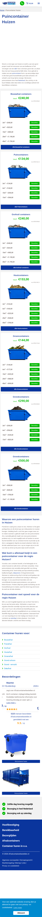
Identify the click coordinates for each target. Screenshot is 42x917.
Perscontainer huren (20, 793)
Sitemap (18, 863)
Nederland (21, 80)
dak (15, 68)
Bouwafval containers (21, 94)
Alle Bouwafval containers (21, 147)
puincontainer (16, 73)
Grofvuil (7, 648)
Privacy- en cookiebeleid (10, 866)
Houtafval (8, 652)
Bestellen (34, 123)
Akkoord (21, 913)
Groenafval (8, 656)
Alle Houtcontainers (20, 328)
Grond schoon (9, 660)
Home (2, 10)
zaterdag (13, 618)
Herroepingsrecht (26, 860)
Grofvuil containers (21, 214)
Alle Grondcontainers (21, 449)
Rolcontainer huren (21, 761)
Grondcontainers (21, 397)
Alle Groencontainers (21, 389)
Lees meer (17, 908)
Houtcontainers (21, 275)
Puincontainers (21, 155)
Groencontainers (21, 336)
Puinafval (8, 644)
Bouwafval (8, 640)
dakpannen (16, 573)
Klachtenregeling (8, 863)
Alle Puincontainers (21, 207)
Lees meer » (7, 700)
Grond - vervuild (10, 664)
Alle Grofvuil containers (21, 267)
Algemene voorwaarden (10, 860)
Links (24, 863)
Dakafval (7, 668)
